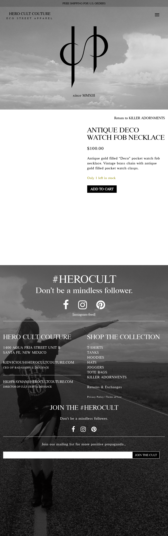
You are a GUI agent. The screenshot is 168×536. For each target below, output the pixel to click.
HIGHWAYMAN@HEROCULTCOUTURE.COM (38, 382)
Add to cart (101, 189)
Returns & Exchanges (104, 387)
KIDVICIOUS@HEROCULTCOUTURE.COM (38, 362)
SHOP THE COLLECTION (123, 336)
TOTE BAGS (97, 372)
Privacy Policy (95, 396)
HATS (92, 362)
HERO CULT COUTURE (29, 16)
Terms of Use (114, 396)
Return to (139, 118)
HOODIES (95, 357)
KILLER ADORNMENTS (107, 377)
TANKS (93, 352)
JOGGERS (95, 367)
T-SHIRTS (95, 347)
